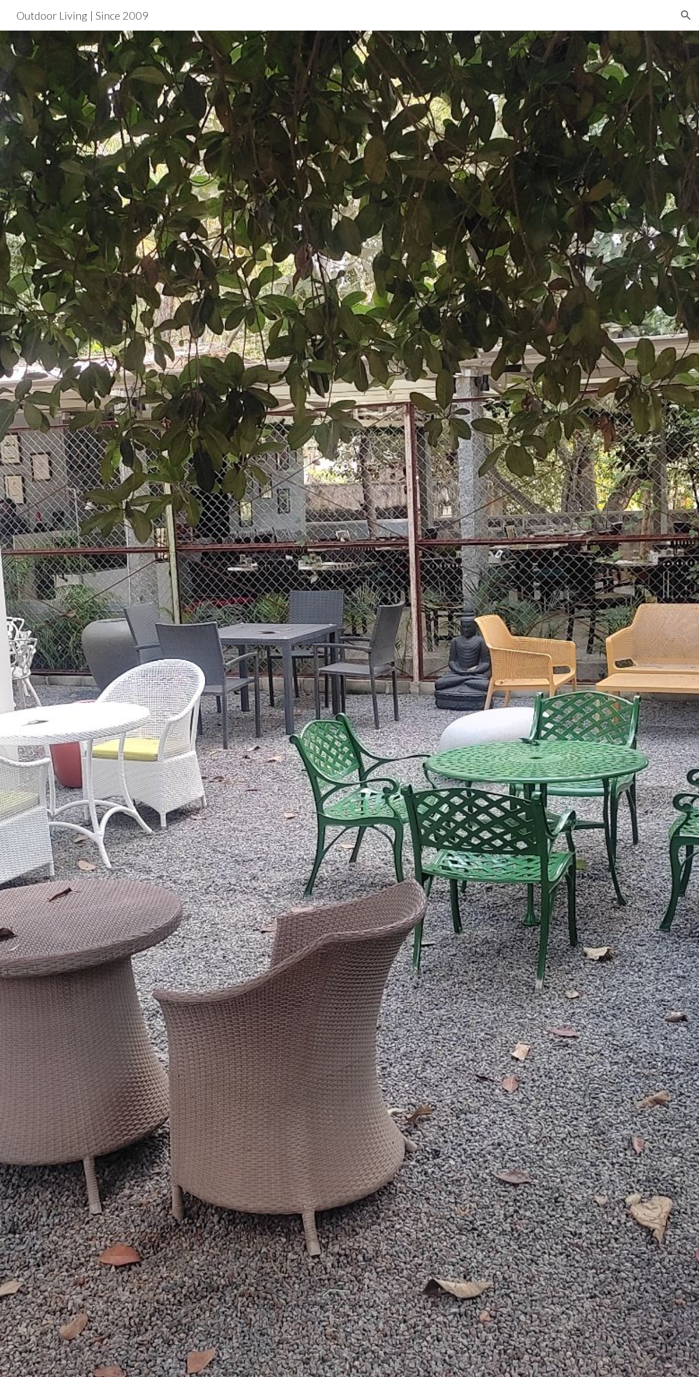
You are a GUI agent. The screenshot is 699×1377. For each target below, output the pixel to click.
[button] (686, 15)
